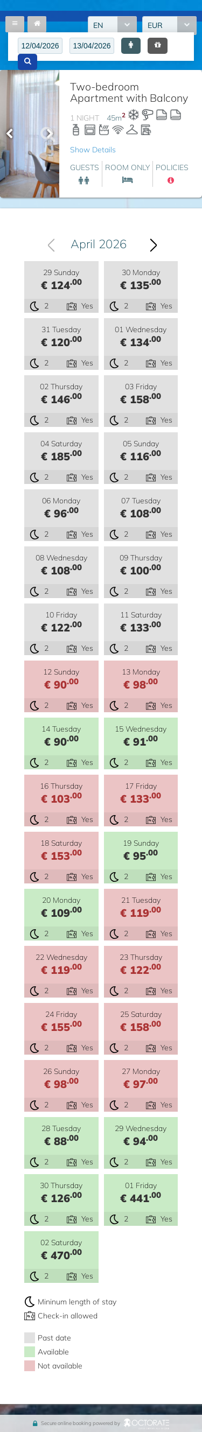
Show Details (93, 150)
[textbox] (40, 46)
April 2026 (99, 243)
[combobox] (98, 244)
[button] (131, 46)
